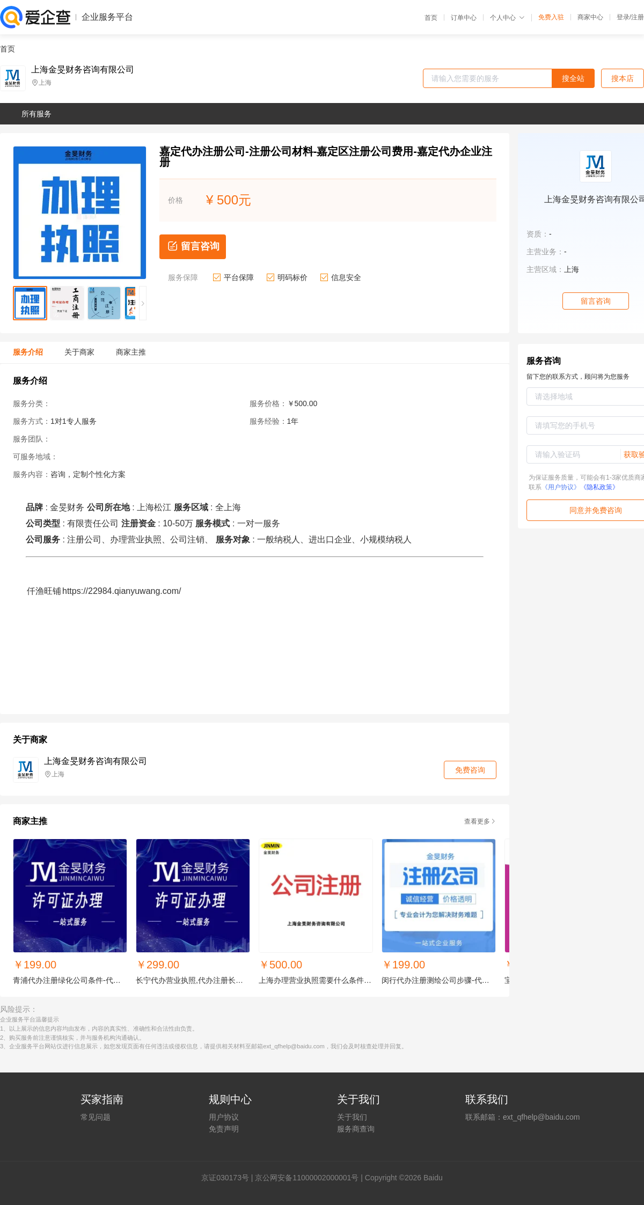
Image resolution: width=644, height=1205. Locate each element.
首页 (431, 17)
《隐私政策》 (599, 487)
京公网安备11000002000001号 (306, 1177)
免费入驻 (551, 17)
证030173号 (229, 1177)
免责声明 (224, 1129)
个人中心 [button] (507, 17)
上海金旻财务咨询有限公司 (82, 69)
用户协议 (224, 1117)
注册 (637, 17)
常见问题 (95, 1117)
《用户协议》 (560, 487)
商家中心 (590, 17)
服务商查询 (356, 1129)
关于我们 (352, 1117)
